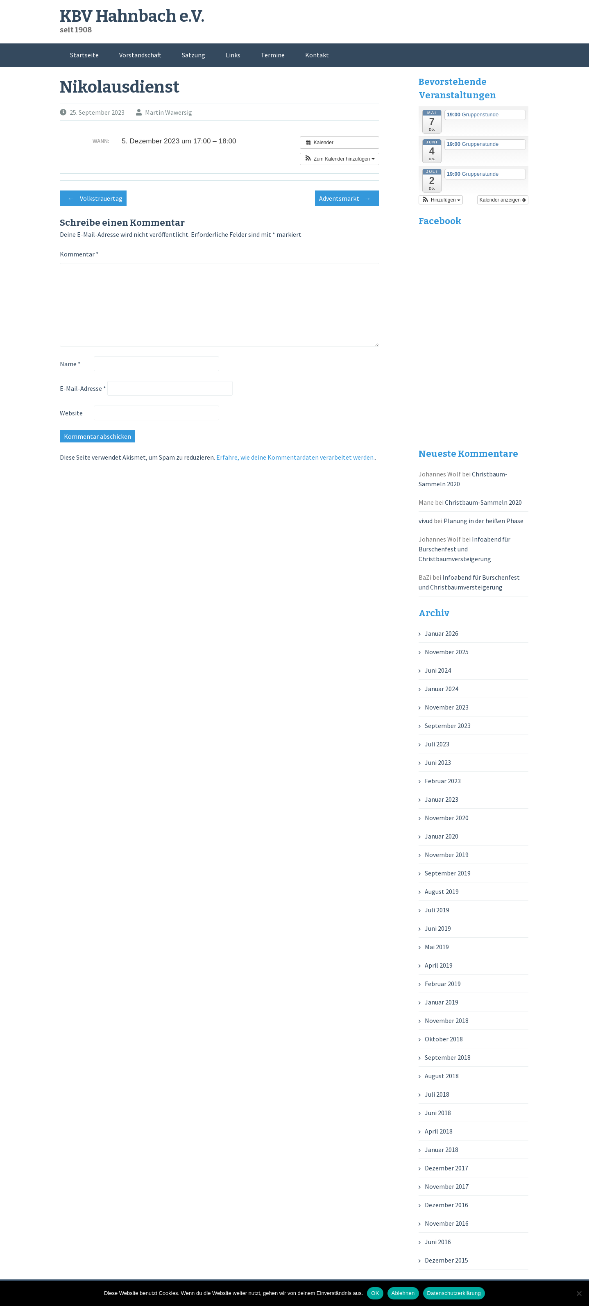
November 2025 (447, 652)
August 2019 (442, 891)
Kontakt (317, 55)
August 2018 (442, 1076)
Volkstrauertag (93, 198)
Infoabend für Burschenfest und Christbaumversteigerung (464, 549)
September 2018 (448, 1057)
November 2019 (447, 854)
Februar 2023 (443, 781)
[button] (339, 159)
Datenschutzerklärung (454, 1293)
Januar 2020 (441, 836)
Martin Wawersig (168, 112)
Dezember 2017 (446, 1168)
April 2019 (439, 965)
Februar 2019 (443, 984)
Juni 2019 (438, 928)
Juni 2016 (438, 1242)
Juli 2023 (437, 744)
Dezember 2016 (446, 1205)
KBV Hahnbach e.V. (132, 16)
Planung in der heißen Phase (483, 521)
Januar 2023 (441, 799)
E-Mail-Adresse (83, 388)
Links (233, 55)
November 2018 (447, 1020)
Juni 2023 (438, 762)
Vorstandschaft (140, 55)
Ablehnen (403, 1293)
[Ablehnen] (579, 1293)
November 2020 (447, 818)
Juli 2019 (437, 910)
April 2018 (439, 1131)
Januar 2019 (441, 1002)
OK (375, 1293)
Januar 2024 (441, 689)
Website (71, 413)
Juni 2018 (438, 1113)
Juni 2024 (438, 670)
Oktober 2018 (444, 1039)
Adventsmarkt (347, 198)
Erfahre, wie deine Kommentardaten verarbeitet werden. (295, 457)
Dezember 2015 (446, 1260)
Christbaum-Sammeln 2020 (483, 502)
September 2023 (448, 725)
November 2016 (447, 1223)
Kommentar (79, 254)
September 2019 (448, 873)
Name (70, 364)
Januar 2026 (441, 633)
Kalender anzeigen (503, 200)
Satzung (193, 55)
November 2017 (447, 1186)
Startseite (84, 55)
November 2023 (447, 707)
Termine (273, 55)
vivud (426, 521)
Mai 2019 (437, 947)
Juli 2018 (437, 1094)
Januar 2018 (441, 1149)
